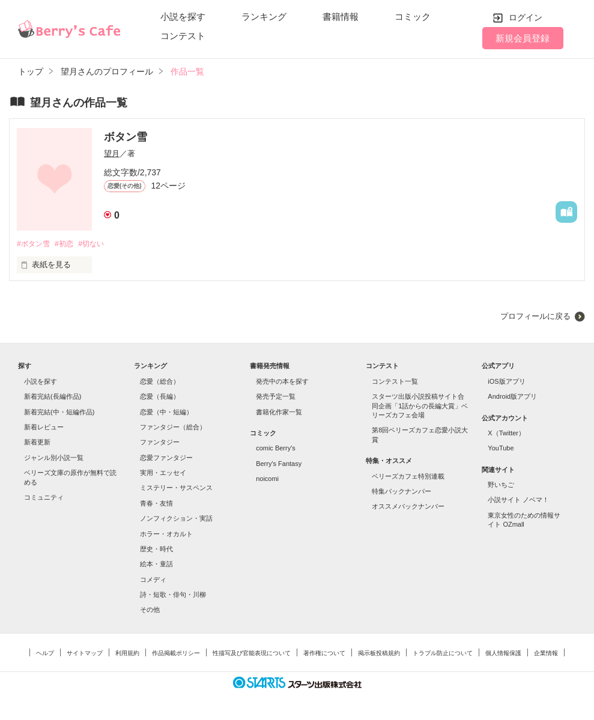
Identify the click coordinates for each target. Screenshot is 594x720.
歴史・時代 (156, 549)
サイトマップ (85, 653)
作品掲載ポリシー (176, 653)
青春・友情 (156, 503)
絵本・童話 (156, 565)
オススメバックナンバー (408, 506)
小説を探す (182, 16)
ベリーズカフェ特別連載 (408, 476)
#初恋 (68, 244)
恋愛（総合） (160, 382)
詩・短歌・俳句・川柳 (173, 595)
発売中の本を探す (282, 382)
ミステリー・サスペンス (176, 488)
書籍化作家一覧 (279, 412)
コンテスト (182, 36)
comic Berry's (275, 449)
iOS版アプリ (506, 382)
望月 (112, 153)
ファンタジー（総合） (173, 427)
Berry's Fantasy (279, 464)
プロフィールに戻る (535, 316)
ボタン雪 (125, 137)
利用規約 (127, 653)
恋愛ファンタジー (166, 458)
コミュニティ (44, 497)
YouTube (501, 449)
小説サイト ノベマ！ (518, 500)
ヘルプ (45, 653)
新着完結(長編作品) (52, 397)
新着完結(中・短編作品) (59, 412)
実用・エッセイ (163, 473)
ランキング (263, 16)
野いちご (501, 485)
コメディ (153, 580)
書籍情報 (341, 16)
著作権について (324, 653)
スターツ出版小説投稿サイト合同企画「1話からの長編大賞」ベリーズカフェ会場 (420, 406)
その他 (150, 610)
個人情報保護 (503, 653)
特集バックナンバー (401, 491)
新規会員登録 (523, 38)
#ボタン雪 (34, 244)
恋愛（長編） (160, 397)
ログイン (525, 17)
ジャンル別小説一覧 (53, 458)
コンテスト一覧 (395, 382)
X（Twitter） (506, 433)
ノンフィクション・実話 (176, 518)
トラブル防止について (443, 653)
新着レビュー (44, 427)
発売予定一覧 (275, 397)
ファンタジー (160, 443)
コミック (413, 16)
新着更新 (37, 443)
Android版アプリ (512, 397)
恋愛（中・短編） (166, 412)
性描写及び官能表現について (252, 653)
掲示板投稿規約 (379, 653)
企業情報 (546, 653)
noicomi (267, 479)
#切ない (98, 244)
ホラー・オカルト (166, 534)
